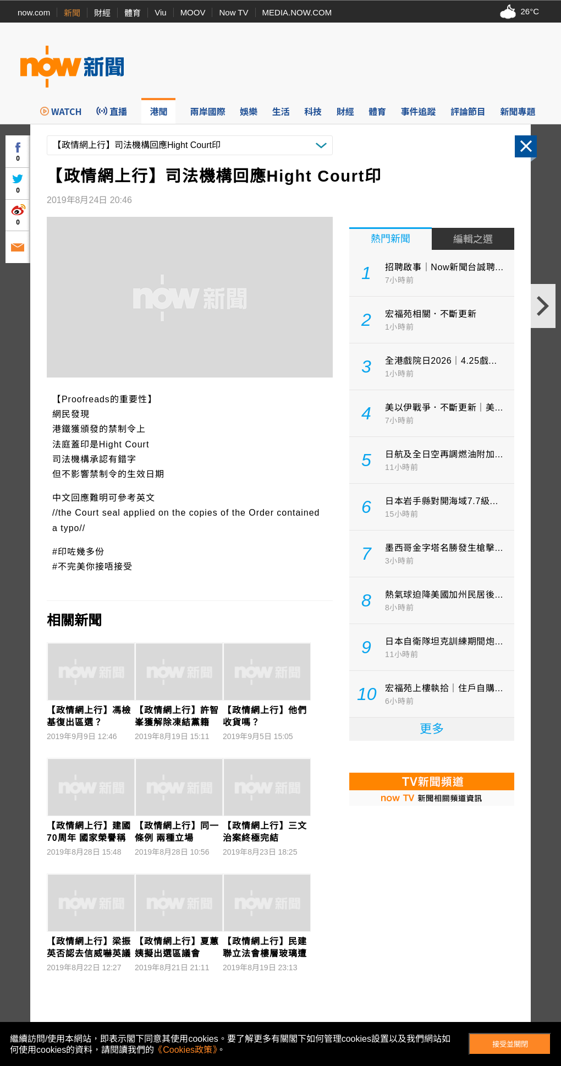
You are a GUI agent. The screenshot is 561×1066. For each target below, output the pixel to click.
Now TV (233, 12)
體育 (132, 13)
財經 (102, 13)
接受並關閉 (510, 1044)
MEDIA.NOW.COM (297, 12)
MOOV (193, 12)
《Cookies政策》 (185, 1049)
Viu (160, 12)
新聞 (72, 13)
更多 (432, 729)
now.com (34, 12)
